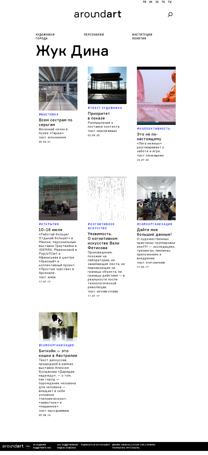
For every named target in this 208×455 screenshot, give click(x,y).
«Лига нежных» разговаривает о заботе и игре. (150, 147)
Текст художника (106, 108)
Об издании (39, 445)
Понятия (139, 38)
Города (42, 38)
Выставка (49, 114)
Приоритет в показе (99, 115)
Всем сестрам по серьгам (56, 122)
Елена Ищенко (155, 156)
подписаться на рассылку (95, 445)
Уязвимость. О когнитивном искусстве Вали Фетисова (103, 240)
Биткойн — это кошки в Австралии (58, 353)
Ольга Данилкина (58, 411)
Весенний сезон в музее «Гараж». (53, 131)
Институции (142, 34)
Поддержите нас (42, 448)
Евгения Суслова (107, 292)
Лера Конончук (57, 138)
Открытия (50, 224)
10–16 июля (50, 229)
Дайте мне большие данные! (154, 232)
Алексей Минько (107, 131)
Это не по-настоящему (149, 136)
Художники (45, 34)
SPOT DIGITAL (133, 448)
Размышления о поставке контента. (104, 124)
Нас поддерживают (67, 445)
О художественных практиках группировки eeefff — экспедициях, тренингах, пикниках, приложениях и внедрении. (156, 248)
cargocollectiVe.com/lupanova (138, 445)
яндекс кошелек (66, 448)
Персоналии (94, 34)
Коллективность (154, 128)
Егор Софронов (155, 263)
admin (51, 277)
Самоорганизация (155, 224)
